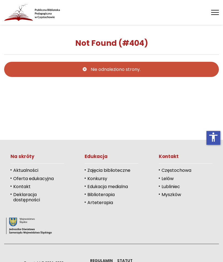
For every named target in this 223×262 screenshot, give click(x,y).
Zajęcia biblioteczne (108, 170)
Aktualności (25, 170)
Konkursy (97, 178)
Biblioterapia (101, 194)
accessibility (213, 137)
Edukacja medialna (107, 186)
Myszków (171, 194)
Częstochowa (176, 170)
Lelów (168, 178)
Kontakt (22, 186)
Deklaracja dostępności (26, 197)
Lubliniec (171, 186)
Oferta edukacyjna (33, 178)
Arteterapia (100, 202)
